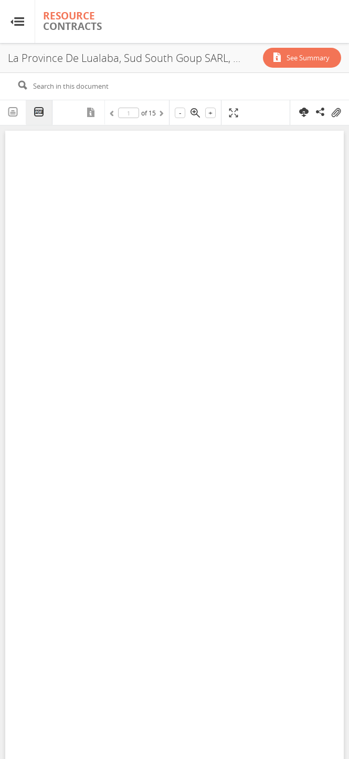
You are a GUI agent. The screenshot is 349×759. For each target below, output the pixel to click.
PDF (39, 112)
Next (160, 115)
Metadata (92, 112)
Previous (113, 115)
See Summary (308, 57)
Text (13, 112)
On (336, 113)
